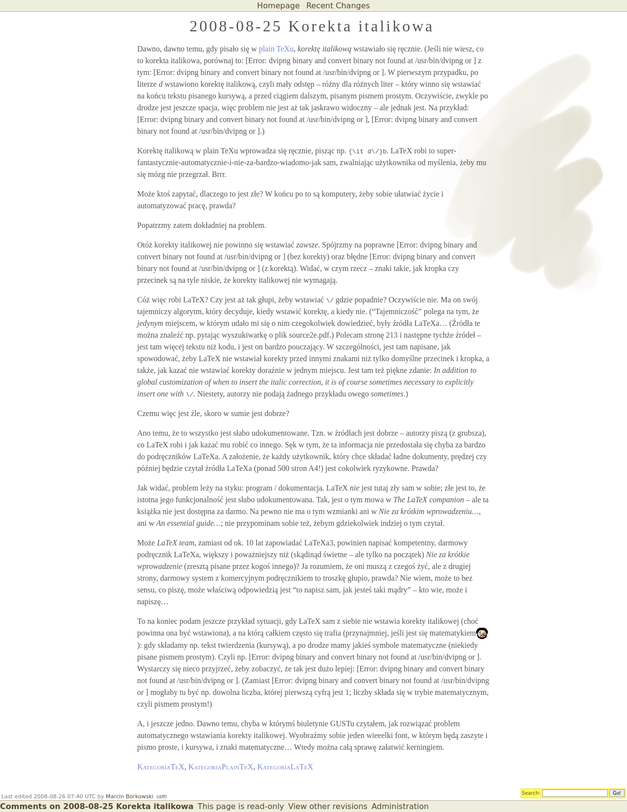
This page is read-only (240, 806)
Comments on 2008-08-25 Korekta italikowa (96, 806)
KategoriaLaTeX (285, 767)
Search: (531, 793)
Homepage (278, 5)
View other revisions (327, 806)
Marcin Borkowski (129, 796)
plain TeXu (276, 49)
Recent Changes (338, 5)
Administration (400, 806)
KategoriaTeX (161, 767)
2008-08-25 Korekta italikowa (312, 26)
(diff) (161, 796)
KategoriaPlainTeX (221, 767)
